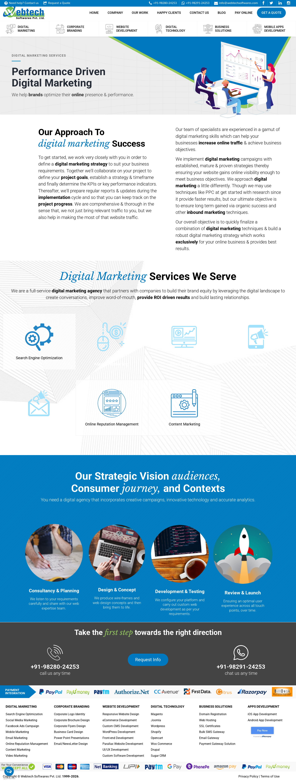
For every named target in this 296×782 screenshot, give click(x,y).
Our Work (140, 15)
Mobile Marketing (17, 732)
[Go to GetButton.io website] (9, 778)
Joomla (156, 720)
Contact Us (199, 15)
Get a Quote (271, 15)
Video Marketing (16, 755)
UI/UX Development (116, 749)
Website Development (121, 706)
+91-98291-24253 (195, 3)
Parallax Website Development (123, 744)
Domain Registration (213, 714)
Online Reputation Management (27, 744)
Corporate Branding (71, 706)
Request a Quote (56, 3)
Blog (222, 15)
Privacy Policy (248, 776)
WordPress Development (119, 732)
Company (115, 15)
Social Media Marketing (21, 720)
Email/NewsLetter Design (71, 744)
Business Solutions (215, 706)
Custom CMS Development (120, 726)
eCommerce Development (120, 720)
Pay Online (244, 15)
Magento (157, 714)
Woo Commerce (161, 744)
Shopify (156, 732)
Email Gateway (209, 738)
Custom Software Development (123, 755)
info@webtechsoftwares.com (236, 3)
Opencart (157, 738)
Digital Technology (167, 706)
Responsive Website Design (121, 714)
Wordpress (158, 726)
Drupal (155, 749)
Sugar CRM (158, 755)
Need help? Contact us (21, 3)
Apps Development (263, 706)
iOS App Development (262, 714)
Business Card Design (68, 732)
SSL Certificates (209, 726)
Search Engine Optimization (24, 714)
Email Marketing (16, 738)
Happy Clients (169, 15)
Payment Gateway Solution (217, 744)
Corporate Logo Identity (69, 714)
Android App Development (265, 720)
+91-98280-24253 (163, 3)
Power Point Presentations (71, 738)
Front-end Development (118, 738)
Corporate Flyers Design (70, 726)
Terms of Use (270, 776)
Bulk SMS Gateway (212, 732)
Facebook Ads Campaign (22, 726)
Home (94, 15)
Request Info (148, 659)
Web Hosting (207, 720)
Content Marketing (18, 749)
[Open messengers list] (9, 771)
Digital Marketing (21, 706)
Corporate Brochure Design (72, 720)
